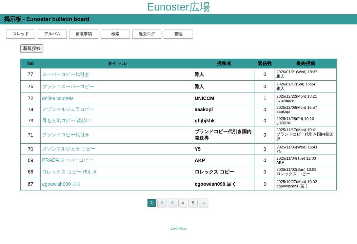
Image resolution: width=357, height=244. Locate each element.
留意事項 (84, 34)
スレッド (21, 34)
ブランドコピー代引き (66, 134)
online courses (58, 98)
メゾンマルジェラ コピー (69, 148)
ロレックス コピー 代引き (69, 172)
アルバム (52, 34)
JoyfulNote (178, 228)
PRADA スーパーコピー (67, 160)
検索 (115, 34)
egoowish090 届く (62, 184)
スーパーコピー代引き (66, 74)
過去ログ (147, 34)
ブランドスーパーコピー (68, 86)
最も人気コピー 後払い (66, 120)
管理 (178, 34)
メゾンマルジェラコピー (68, 109)
